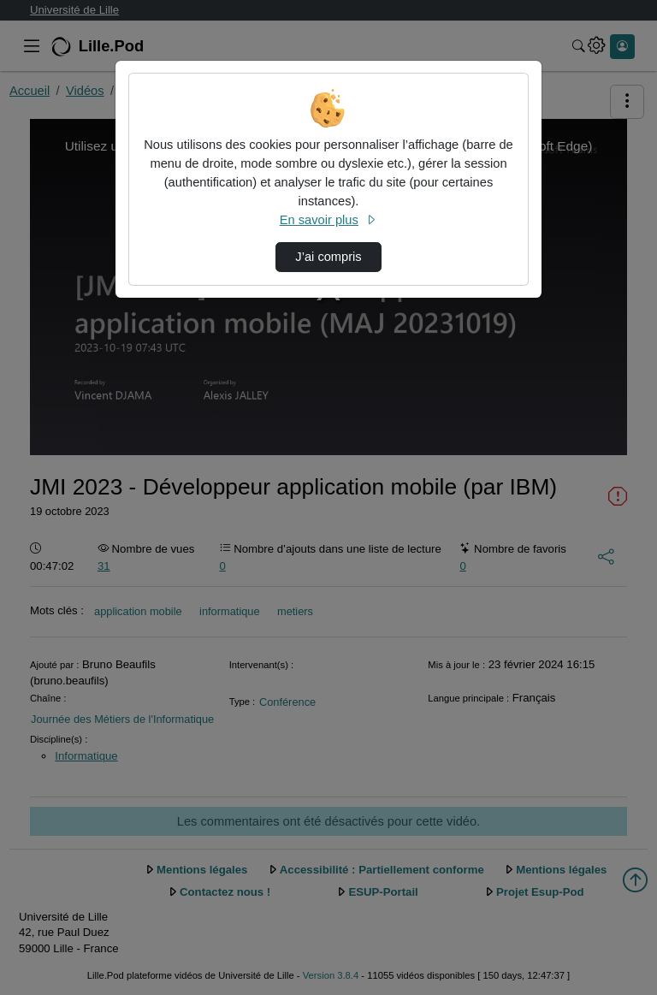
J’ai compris (328, 257)
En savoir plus (328, 219)
